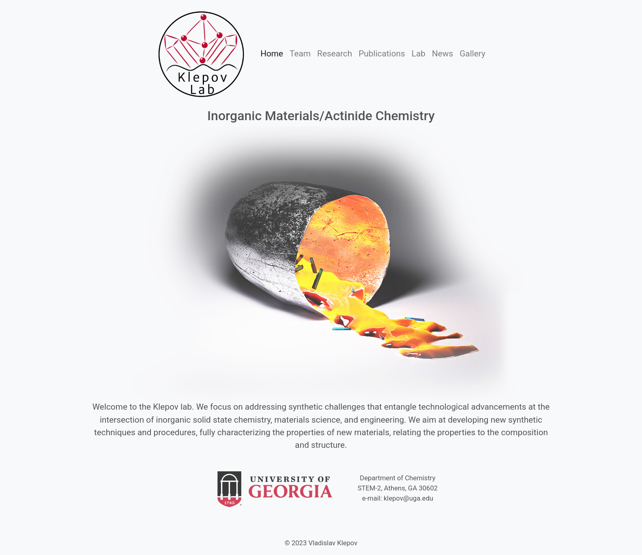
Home (273, 52)
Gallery (472, 53)
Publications (383, 52)
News (442, 53)
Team (302, 52)
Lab (420, 52)
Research (336, 52)
